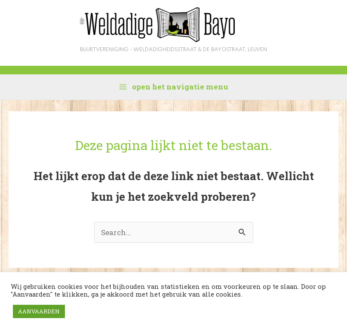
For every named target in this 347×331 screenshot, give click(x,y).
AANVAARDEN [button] (39, 311)
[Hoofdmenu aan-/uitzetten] (173, 86)
